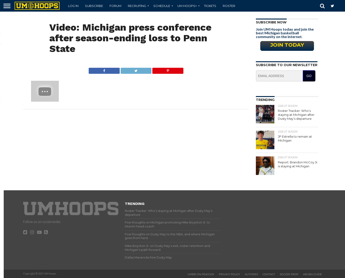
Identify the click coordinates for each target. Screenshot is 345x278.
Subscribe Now (271, 22)
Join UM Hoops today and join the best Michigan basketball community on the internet (285, 33)
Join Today (287, 45)
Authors (251, 274)
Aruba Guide (312, 274)
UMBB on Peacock (201, 274)
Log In (73, 6)
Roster (229, 6)
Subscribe (94, 6)
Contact (269, 274)
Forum (115, 6)
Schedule (161, 6)
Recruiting (137, 6)
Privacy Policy (229, 274)
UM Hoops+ (187, 6)
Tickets (210, 6)
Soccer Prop (289, 274)
